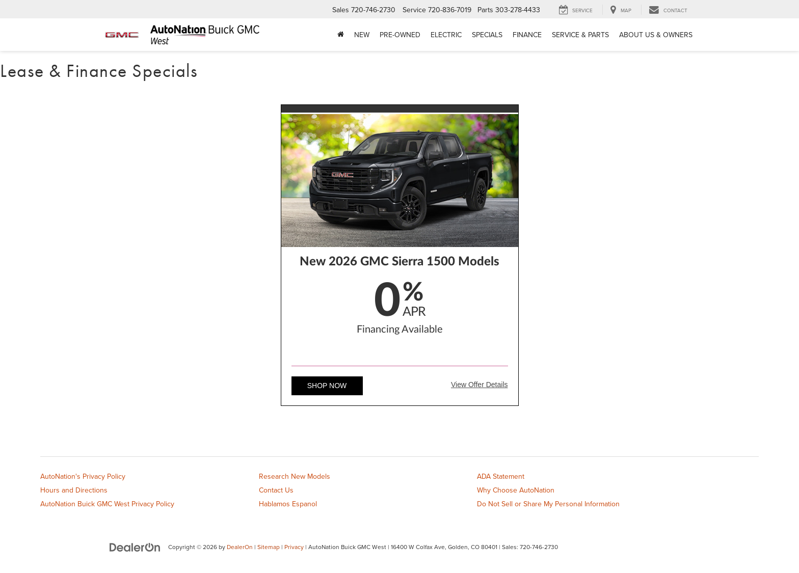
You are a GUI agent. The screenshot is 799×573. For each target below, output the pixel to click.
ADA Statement (500, 476)
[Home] (340, 34)
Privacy (294, 546)
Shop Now (327, 385)
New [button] (361, 35)
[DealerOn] (135, 546)
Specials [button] (487, 35)
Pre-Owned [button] (400, 35)
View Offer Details (479, 384)
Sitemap (268, 546)
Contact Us (276, 490)
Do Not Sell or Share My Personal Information (548, 504)
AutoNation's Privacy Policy (82, 476)
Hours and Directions (74, 490)
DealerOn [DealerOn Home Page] (240, 546)
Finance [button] (527, 35)
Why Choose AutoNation (515, 490)
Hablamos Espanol (288, 504)
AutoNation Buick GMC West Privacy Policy (107, 504)
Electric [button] (446, 35)
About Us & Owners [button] (656, 35)
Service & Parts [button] (580, 35)
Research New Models (294, 476)
